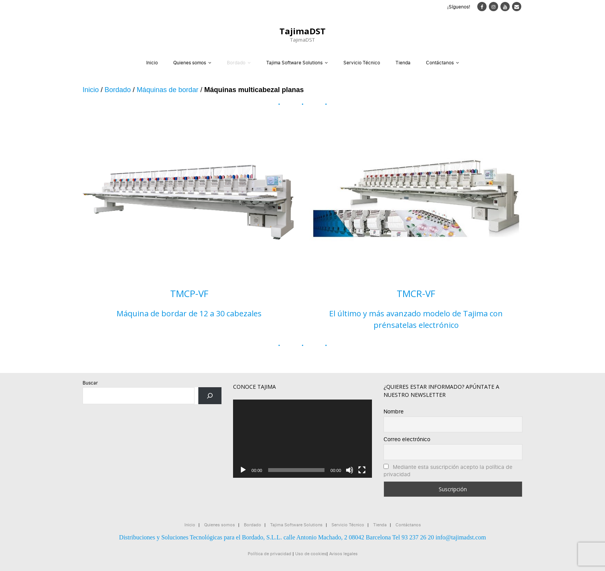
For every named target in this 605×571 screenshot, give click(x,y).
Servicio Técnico (361, 62)
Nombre (394, 411)
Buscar (90, 383)
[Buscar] (209, 395)
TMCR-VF (416, 293)
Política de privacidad (269, 553)
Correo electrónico (407, 439)
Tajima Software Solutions (294, 62)
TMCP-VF (189, 293)
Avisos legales (343, 553)
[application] (302, 439)
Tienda (403, 62)
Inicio (152, 62)
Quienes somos (189, 62)
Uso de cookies (310, 553)
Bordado (236, 62)
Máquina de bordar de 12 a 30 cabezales (189, 313)
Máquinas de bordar (167, 90)
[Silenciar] (349, 470)
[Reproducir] (243, 470)
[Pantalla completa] (362, 470)
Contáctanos (440, 62)
